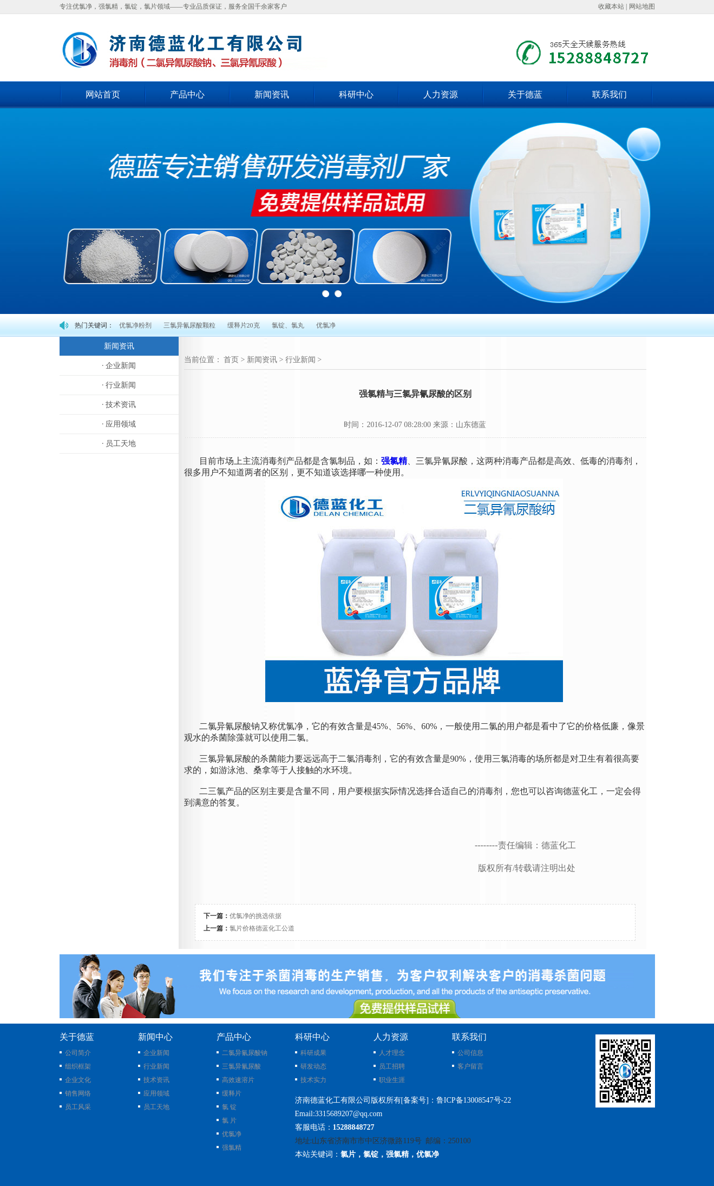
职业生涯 (392, 1080)
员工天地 (156, 1107)
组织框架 (78, 1066)
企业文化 (78, 1080)
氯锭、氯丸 (288, 325)
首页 (231, 360)
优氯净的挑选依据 (255, 916)
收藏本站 (611, 6)
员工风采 (78, 1107)
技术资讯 (156, 1080)
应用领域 (156, 1093)
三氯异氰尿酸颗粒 (189, 325)
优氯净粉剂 (135, 325)
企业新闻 (156, 1053)
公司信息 (470, 1053)
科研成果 (313, 1053)
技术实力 (313, 1080)
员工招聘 (392, 1066)
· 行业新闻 (119, 385)
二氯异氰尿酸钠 (244, 1053)
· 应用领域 (119, 424)
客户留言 (470, 1066)
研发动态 (313, 1066)
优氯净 (326, 325)
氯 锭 (229, 1107)
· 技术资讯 (119, 405)
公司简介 (78, 1053)
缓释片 (231, 1093)
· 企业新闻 (119, 366)
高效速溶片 (238, 1080)
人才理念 (392, 1053)
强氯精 (394, 461)
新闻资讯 (262, 360)
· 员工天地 (119, 444)
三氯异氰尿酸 (241, 1066)
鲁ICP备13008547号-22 (473, 1100)
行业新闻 (300, 360)
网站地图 (642, 6)
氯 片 (229, 1120)
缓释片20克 (243, 325)
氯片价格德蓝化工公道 (262, 928)
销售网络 (78, 1093)
